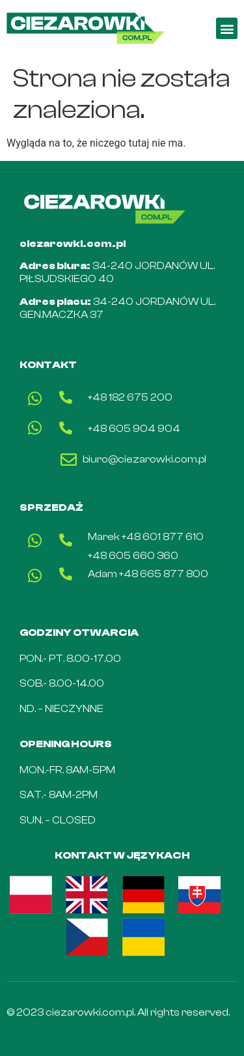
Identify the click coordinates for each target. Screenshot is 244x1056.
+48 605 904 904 (134, 429)
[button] (226, 28)
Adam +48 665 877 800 (148, 574)
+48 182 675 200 (130, 397)
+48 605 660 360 (133, 556)
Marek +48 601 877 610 (146, 537)
